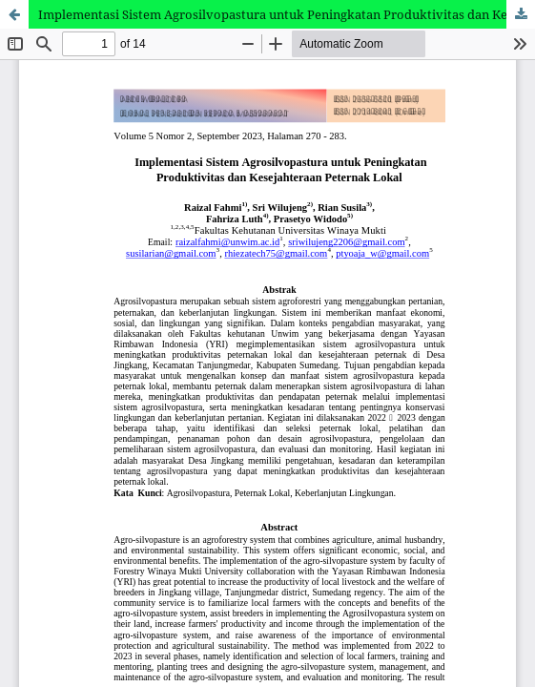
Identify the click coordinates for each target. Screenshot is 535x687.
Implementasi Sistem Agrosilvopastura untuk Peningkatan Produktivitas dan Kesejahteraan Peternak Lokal (286, 14)
